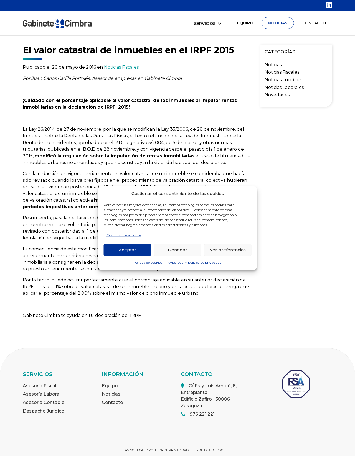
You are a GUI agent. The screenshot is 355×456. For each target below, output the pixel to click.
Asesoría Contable (43, 402)
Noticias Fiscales (121, 67)
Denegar (177, 249)
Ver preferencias (228, 249)
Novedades (277, 95)
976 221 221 (202, 414)
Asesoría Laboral (41, 394)
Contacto (112, 402)
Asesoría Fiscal (39, 385)
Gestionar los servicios (123, 235)
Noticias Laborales (284, 87)
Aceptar (127, 249)
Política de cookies (147, 262)
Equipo (110, 385)
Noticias (273, 64)
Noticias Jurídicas (283, 79)
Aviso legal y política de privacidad (195, 262)
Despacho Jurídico (43, 411)
